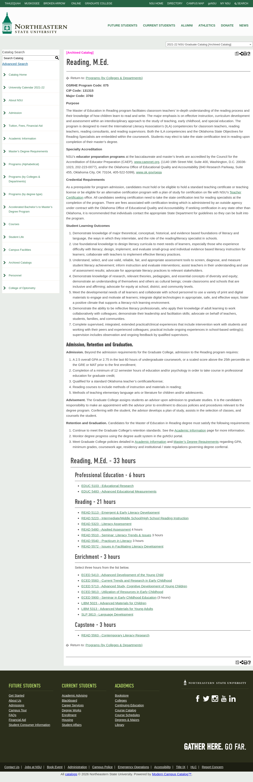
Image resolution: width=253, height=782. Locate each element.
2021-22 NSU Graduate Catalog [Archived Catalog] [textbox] (199, 44)
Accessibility (162, 767)
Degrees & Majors (127, 720)
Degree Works (71, 710)
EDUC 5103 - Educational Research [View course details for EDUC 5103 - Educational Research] (107, 486)
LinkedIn (232, 698)
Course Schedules (127, 715)
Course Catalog (125, 710)
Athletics (206, 25)
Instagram (215, 698)
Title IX (180, 767)
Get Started (16, 695)
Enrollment (69, 715)
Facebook (197, 698)
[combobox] (209, 44)
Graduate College (98, 3)
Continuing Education (129, 705)
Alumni (187, 25)
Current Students (159, 25)
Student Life (16, 237)
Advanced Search (15, 64)
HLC (194, 767)
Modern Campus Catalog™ (172, 774)
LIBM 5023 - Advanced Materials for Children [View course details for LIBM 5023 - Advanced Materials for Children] (113, 603)
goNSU (212, 3)
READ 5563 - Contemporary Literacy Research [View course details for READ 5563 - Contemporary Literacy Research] (115, 635)
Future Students (122, 25)
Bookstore (122, 695)
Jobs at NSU (33, 767)
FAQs (12, 715)
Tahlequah (12, 3)
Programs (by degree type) (25, 194)
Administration (77, 767)
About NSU (16, 100)
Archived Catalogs (20, 262)
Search (241, 3)
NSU (34, 23)
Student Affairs (72, 725)
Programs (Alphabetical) (24, 164)
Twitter (206, 698)
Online (76, 3)
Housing (67, 720)
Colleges (121, 700)
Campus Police (102, 767)
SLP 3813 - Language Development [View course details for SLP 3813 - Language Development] (107, 614)
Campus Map (195, 3)
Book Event (55, 767)
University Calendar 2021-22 (27, 87)
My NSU (225, 3)
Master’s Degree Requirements (28, 151)
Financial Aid (17, 720)
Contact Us (11, 767)
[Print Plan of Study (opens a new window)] (236, 53)
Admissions (16, 705)
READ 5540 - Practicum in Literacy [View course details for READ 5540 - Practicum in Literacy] (106, 541)
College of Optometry (22, 288)
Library (119, 725)
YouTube (223, 698)
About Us (15, 700)
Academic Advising (74, 695)
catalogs (71, 774)
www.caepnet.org (146, 162)
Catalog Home (18, 74)
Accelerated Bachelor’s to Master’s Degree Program (30, 209)
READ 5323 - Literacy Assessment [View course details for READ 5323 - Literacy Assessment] (106, 524)
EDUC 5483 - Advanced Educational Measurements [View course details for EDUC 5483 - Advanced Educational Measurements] (118, 491)
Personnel (15, 275)
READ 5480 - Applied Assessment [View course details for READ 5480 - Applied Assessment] (106, 529)
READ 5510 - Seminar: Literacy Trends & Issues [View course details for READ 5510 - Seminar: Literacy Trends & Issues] (116, 535)
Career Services (73, 705)
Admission (15, 113)
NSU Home (156, 3)
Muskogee (32, 3)
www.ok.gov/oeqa (149, 172)
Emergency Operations (133, 767)
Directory (175, 3)
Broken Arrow (54, 3)
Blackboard (69, 700)
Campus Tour (18, 710)
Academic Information (22, 138)
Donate (227, 25)
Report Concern (212, 767)
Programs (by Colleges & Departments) (24, 179)
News (243, 25)
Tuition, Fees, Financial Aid (26, 125)
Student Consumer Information (29, 725)
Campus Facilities (20, 249)
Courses (14, 224)
